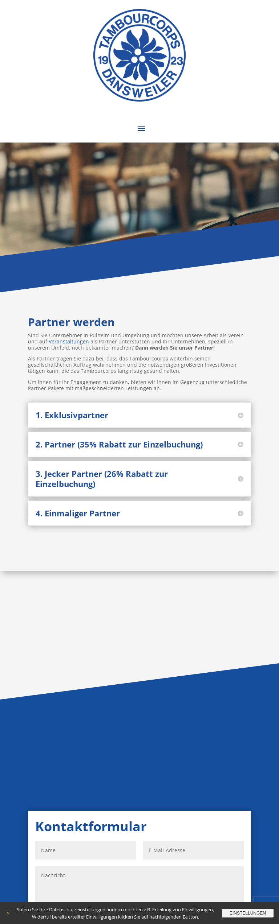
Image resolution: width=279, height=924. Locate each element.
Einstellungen (248, 913)
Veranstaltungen (69, 341)
